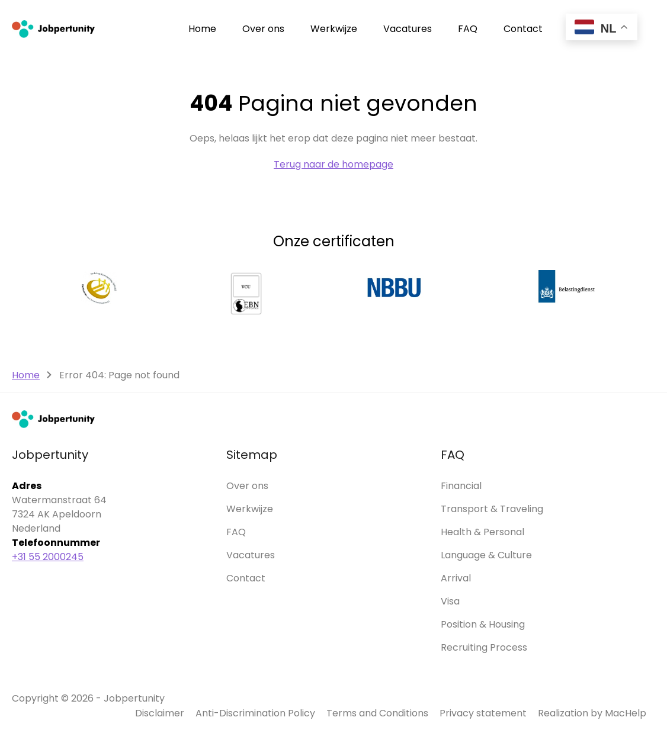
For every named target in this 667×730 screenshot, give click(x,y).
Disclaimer (159, 713)
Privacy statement (483, 713)
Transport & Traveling (492, 509)
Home (202, 29)
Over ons (263, 29)
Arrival (456, 578)
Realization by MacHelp (592, 713)
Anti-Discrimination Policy (255, 713)
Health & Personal (482, 532)
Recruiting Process (484, 647)
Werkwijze (333, 29)
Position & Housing (483, 624)
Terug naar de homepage (333, 164)
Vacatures (407, 29)
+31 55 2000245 (48, 557)
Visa (450, 601)
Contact (523, 29)
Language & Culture (486, 555)
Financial (461, 486)
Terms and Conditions (377, 713)
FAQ (467, 29)
